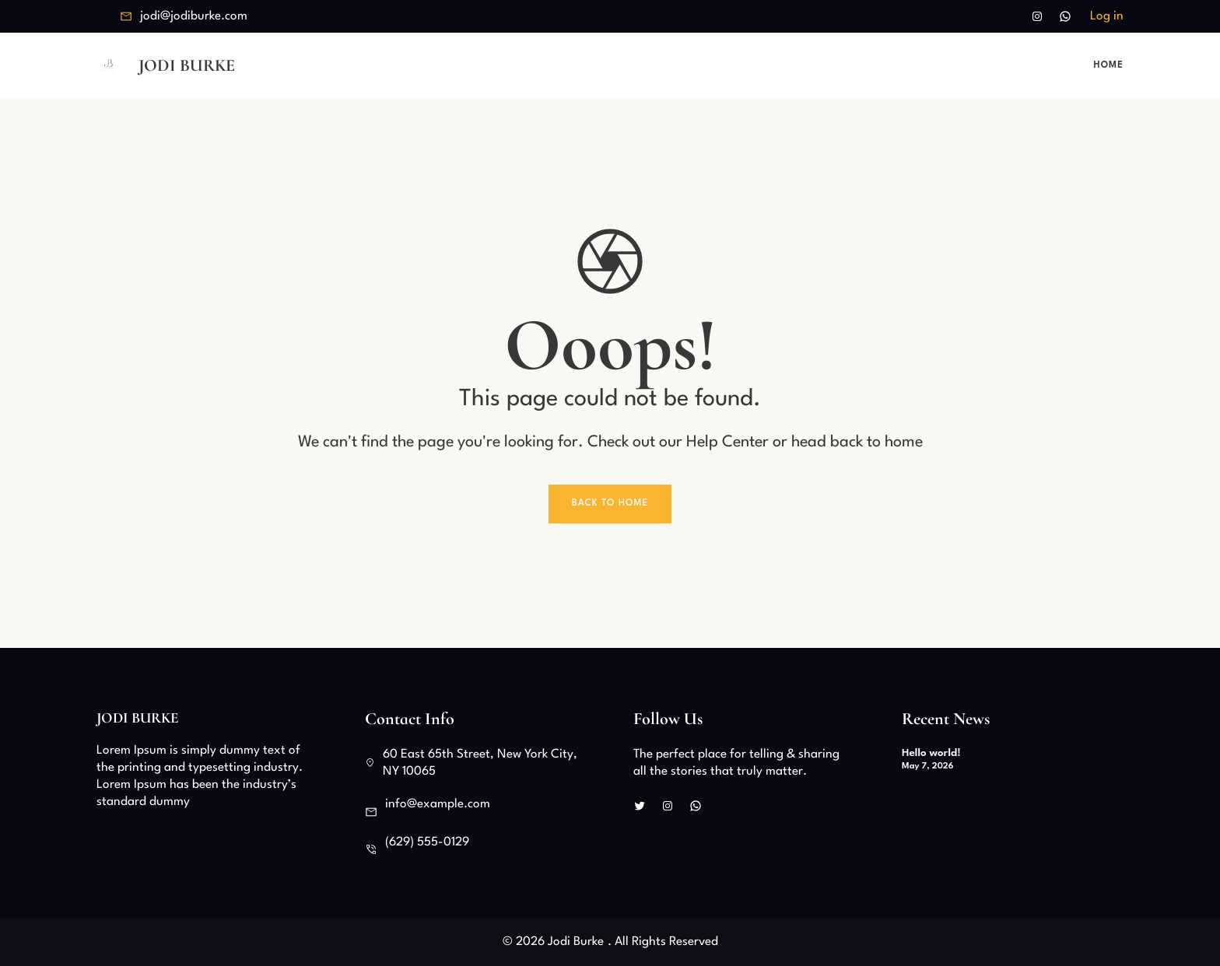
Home (1109, 65)
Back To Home (610, 503)
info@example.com (437, 804)
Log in (1107, 16)
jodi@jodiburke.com (193, 16)
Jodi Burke (186, 65)
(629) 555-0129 (427, 842)
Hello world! (931, 752)
